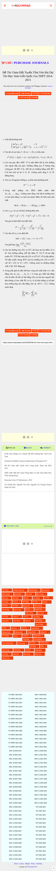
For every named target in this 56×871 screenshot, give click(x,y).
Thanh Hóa (37, 636)
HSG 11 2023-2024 (40, 803)
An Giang (5, 590)
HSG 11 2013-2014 (40, 763)
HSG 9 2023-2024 (40, 747)
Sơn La (15, 636)
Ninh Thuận (39, 624)
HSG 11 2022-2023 (40, 799)
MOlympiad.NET (32, 867)
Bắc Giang (40, 594)
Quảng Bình (35, 628)
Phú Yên (24, 628)
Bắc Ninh (15, 598)
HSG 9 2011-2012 (40, 699)
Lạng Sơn (5, 621)
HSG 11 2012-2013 (40, 759)
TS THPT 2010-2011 (15, 695)
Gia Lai (15, 601)
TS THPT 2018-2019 (15, 727)
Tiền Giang (21, 643)
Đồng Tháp (5, 658)
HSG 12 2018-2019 (15, 839)
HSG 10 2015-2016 (15, 771)
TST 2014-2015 (41, 823)
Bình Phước (46, 590)
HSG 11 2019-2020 (40, 787)
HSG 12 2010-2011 (15, 807)
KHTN (28, 609)
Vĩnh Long (5, 650)
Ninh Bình (38, 620)
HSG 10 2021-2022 (15, 795)
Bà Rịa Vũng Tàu (18, 590)
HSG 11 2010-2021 (40, 751)
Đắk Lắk (16, 654)
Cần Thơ (5, 602)
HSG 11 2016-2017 (40, 775)
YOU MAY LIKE (11, 526)
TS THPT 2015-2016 (15, 715)
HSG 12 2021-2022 (15, 851)
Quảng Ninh (31, 632)
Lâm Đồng (36, 617)
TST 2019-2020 (41, 843)
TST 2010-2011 (41, 807)
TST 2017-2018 (41, 835)
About (16, 864)
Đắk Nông (26, 654)
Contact (21, 864)
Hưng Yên (26, 606)
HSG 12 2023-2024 (15, 859)
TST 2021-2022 (41, 851)
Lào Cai (25, 616)
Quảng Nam (6, 632)
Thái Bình (26, 639)
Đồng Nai (38, 654)
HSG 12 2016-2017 (15, 831)
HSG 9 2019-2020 (40, 731)
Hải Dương (38, 606)
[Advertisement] (28, 24)
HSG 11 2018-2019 (40, 783)
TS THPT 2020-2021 (15, 735)
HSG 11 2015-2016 (40, 771)
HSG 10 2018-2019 (15, 783)
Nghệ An (28, 621)
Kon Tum (41, 613)
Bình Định (18, 594)
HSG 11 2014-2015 (40, 767)
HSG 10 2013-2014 (15, 763)
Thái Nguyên (38, 639)
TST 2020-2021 (41, 847)
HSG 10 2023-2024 (15, 803)
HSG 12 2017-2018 (15, 835)
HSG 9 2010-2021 (40, 695)
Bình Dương (33, 590)
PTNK (4, 628)
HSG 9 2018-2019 (40, 727)
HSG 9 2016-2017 (40, 719)
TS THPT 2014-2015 (15, 711)
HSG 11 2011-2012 (41, 755)
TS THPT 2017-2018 (15, 723)
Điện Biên (38, 650)
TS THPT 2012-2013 (15, 703)
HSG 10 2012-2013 (15, 759)
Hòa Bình (15, 605)
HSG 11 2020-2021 (40, 791)
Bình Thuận (6, 594)
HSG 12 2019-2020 (15, 843)
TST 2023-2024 (41, 859)
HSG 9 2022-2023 (40, 743)
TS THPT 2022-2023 (15, 743)
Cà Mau (46, 598)
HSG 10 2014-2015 (15, 767)
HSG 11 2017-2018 (40, 779)
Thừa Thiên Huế (7, 643)
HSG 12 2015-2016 (15, 827)
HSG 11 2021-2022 (40, 795)
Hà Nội (45, 602)
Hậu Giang (17, 610)
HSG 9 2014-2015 (40, 711)
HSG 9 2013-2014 (40, 707)
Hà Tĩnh (4, 605)
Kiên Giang (29, 613)
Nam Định (16, 621)
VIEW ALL (48, 526)
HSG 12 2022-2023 (15, 855)
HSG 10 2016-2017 (15, 775)
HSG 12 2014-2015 (15, 823)
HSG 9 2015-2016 (40, 715)
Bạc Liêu (29, 594)
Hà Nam (35, 601)
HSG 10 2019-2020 (15, 787)
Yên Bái (27, 650)
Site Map (39, 864)
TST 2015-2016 (41, 827)
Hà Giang (25, 601)
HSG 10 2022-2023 (15, 799)
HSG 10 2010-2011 (15, 751)
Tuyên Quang (44, 643)
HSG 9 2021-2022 (40, 739)
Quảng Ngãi (19, 632)
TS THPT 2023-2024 (15, 747)
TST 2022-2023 (41, 855)
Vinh (41, 646)
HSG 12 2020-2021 (15, 847)
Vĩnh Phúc (17, 650)
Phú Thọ (14, 628)
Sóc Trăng (5, 636)
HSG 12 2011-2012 (15, 811)
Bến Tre (25, 598)
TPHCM (25, 636)
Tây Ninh (33, 646)
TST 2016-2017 (41, 831)
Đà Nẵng (5, 654)
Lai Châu (5, 616)
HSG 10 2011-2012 (15, 755)
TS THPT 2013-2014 (15, 707)
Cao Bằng (36, 598)
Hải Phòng (5, 610)
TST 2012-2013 (41, 815)
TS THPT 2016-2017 (15, 719)
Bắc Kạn (5, 598)
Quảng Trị (43, 632)
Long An (15, 616)
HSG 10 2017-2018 (15, 779)
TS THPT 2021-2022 (15, 739)
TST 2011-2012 (41, 811)
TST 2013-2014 (41, 819)
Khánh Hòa (38, 609)
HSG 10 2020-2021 (15, 791)
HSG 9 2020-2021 (40, 735)
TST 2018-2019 (41, 839)
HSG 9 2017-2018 (40, 723)
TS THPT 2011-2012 (15, 699)
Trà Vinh (32, 643)
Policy (33, 864)
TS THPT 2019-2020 (15, 731)
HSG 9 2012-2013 (40, 703)
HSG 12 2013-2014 (15, 819)
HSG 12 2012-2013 (15, 815)
